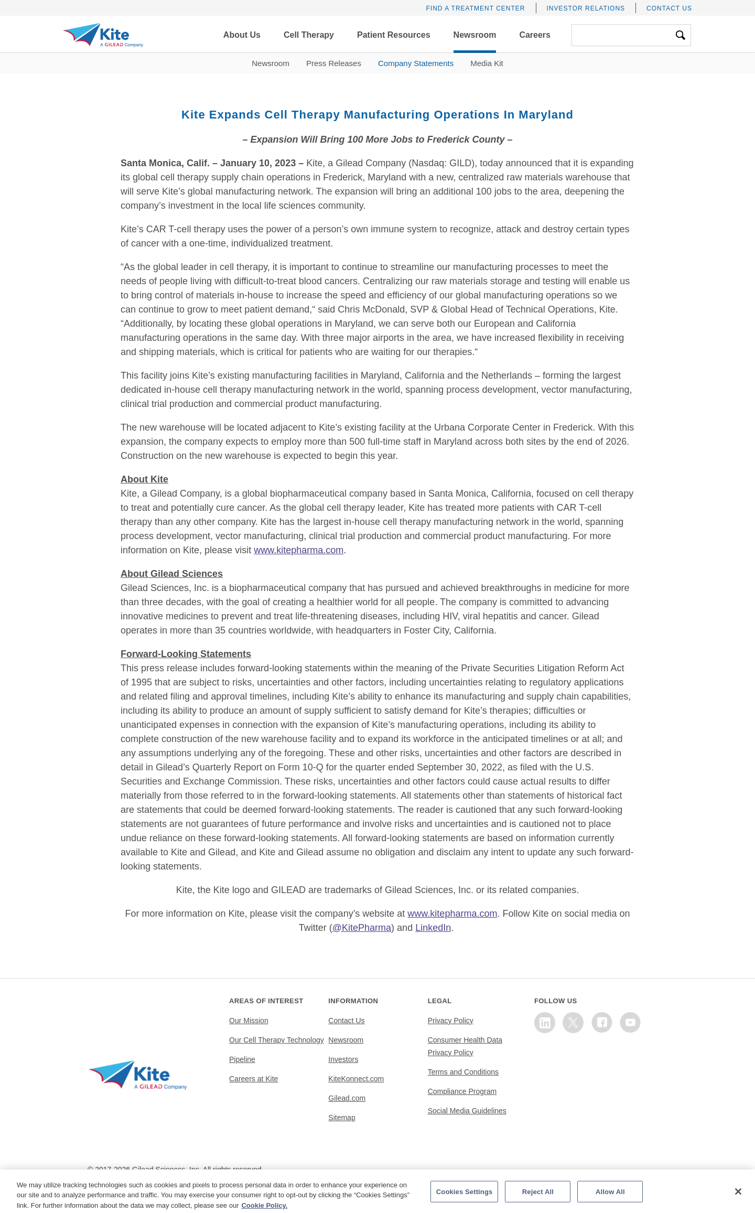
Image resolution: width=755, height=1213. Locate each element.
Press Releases (333, 63)
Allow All (610, 1202)
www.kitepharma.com (298, 550)
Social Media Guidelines (467, 1111)
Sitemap (341, 1117)
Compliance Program (462, 1091)
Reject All (538, 1202)
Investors (343, 1059)
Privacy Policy (450, 1020)
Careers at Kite (253, 1079)
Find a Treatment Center (475, 8)
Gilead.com (346, 1098)
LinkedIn (433, 927)
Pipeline (242, 1059)
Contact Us (669, 8)
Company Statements (416, 63)
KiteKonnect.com (356, 1079)
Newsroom (270, 63)
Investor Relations (586, 8)
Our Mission (248, 1020)
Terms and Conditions (463, 1072)
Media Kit (486, 63)
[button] (242, 35)
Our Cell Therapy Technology (276, 1040)
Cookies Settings (464, 1202)
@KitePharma (361, 927)
